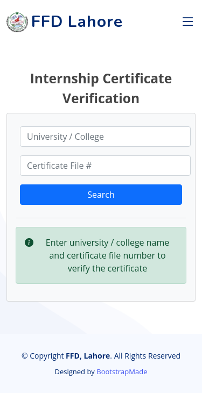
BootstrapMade (121, 371)
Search (101, 195)
